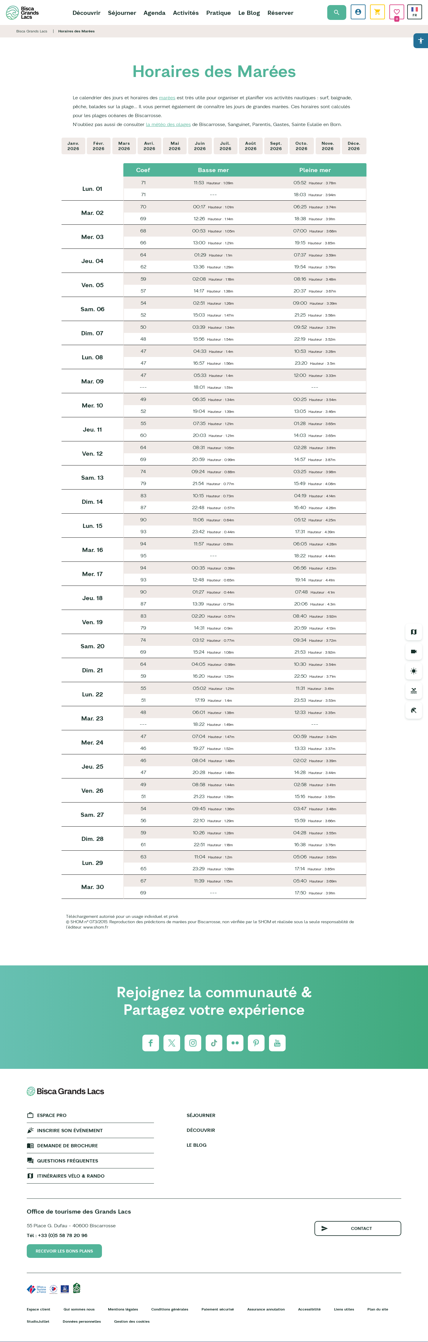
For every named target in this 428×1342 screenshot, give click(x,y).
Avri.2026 (149, 146)
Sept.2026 (276, 146)
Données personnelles (82, 1321)
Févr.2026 (99, 146)
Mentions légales (123, 1309)
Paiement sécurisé (218, 1309)
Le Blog (249, 12)
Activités (186, 12)
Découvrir (86, 12)
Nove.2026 (328, 146)
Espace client (38, 1309)
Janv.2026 (73, 146)
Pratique (218, 12)
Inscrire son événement (70, 1130)
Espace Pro (52, 1115)
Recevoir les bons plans (64, 1251)
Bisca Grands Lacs (31, 31)
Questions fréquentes (67, 1161)
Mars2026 (124, 146)
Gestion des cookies (132, 1321)
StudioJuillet (38, 1321)
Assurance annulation (266, 1309)
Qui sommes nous (79, 1309)
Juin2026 (200, 146)
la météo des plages (168, 124)
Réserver (280, 12)
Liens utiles (344, 1309)
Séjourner (122, 12)
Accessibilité (309, 1309)
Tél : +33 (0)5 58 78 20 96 (57, 1235)
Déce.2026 (354, 146)
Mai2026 (175, 146)
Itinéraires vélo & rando (71, 1176)
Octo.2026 (301, 146)
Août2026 (251, 146)
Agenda (155, 12)
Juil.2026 (226, 146)
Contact (361, 1228)
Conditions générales (169, 1309)
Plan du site (377, 1309)
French (414, 9)
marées (167, 97)
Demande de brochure (67, 1146)
